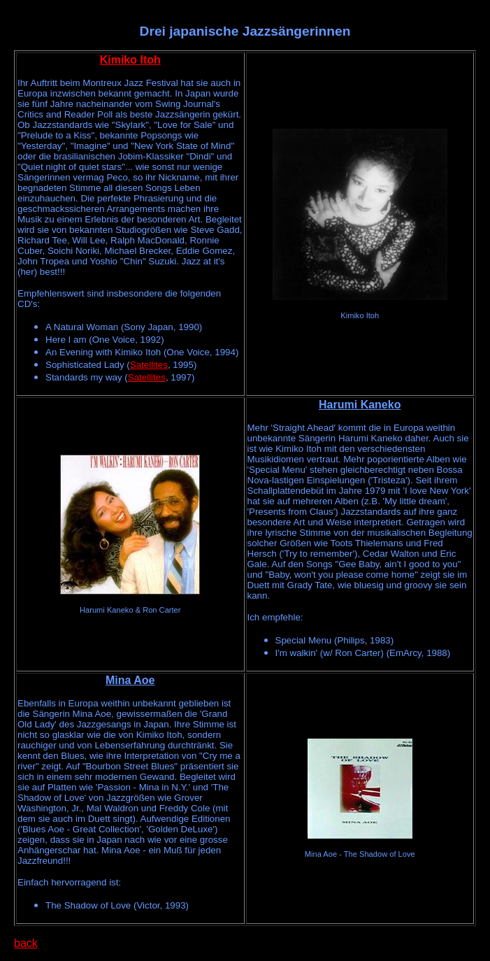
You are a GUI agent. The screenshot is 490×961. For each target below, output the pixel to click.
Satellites (149, 365)
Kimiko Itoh (130, 60)
